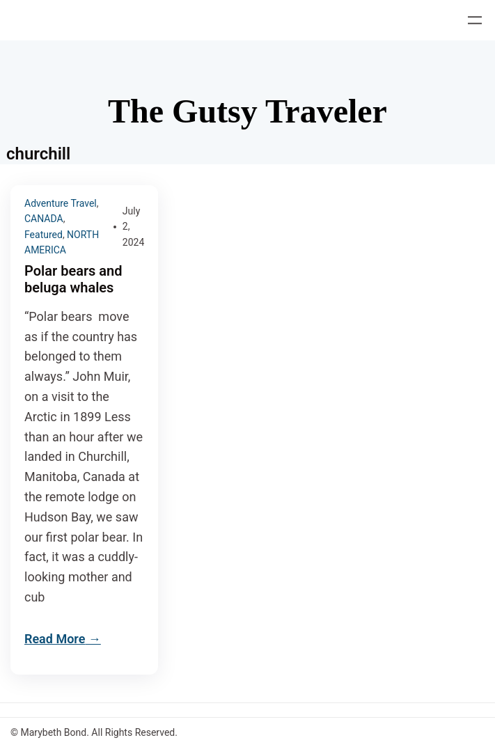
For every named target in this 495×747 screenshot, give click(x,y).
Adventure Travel (60, 203)
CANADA (43, 218)
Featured (43, 234)
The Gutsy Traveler (247, 111)
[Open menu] (474, 20)
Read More (54, 638)
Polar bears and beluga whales (73, 279)
